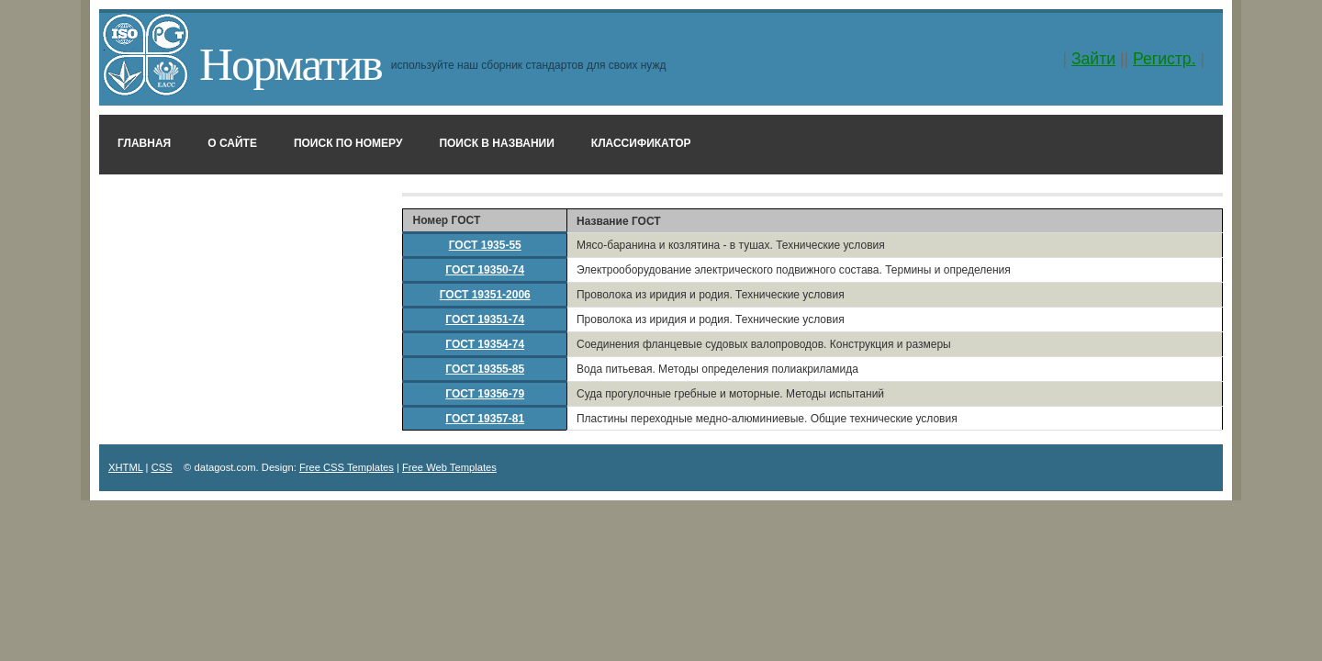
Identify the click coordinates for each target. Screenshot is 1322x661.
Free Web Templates (449, 467)
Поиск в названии (496, 143)
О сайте (232, 143)
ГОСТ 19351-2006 (485, 294)
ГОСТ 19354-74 (484, 344)
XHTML (125, 467)
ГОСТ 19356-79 (484, 393)
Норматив (290, 64)
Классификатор (641, 143)
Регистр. (1164, 59)
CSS (162, 467)
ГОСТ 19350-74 (484, 269)
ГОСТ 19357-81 (484, 418)
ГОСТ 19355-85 (484, 369)
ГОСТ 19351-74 (484, 319)
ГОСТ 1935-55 (485, 245)
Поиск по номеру (348, 143)
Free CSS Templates (346, 467)
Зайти (1093, 59)
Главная (144, 143)
